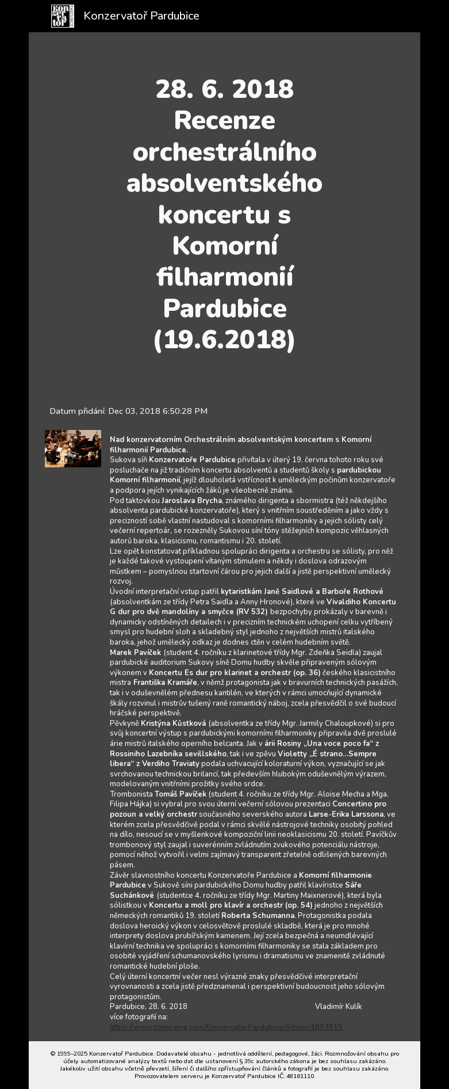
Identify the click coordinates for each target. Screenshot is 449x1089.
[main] (224, 214)
